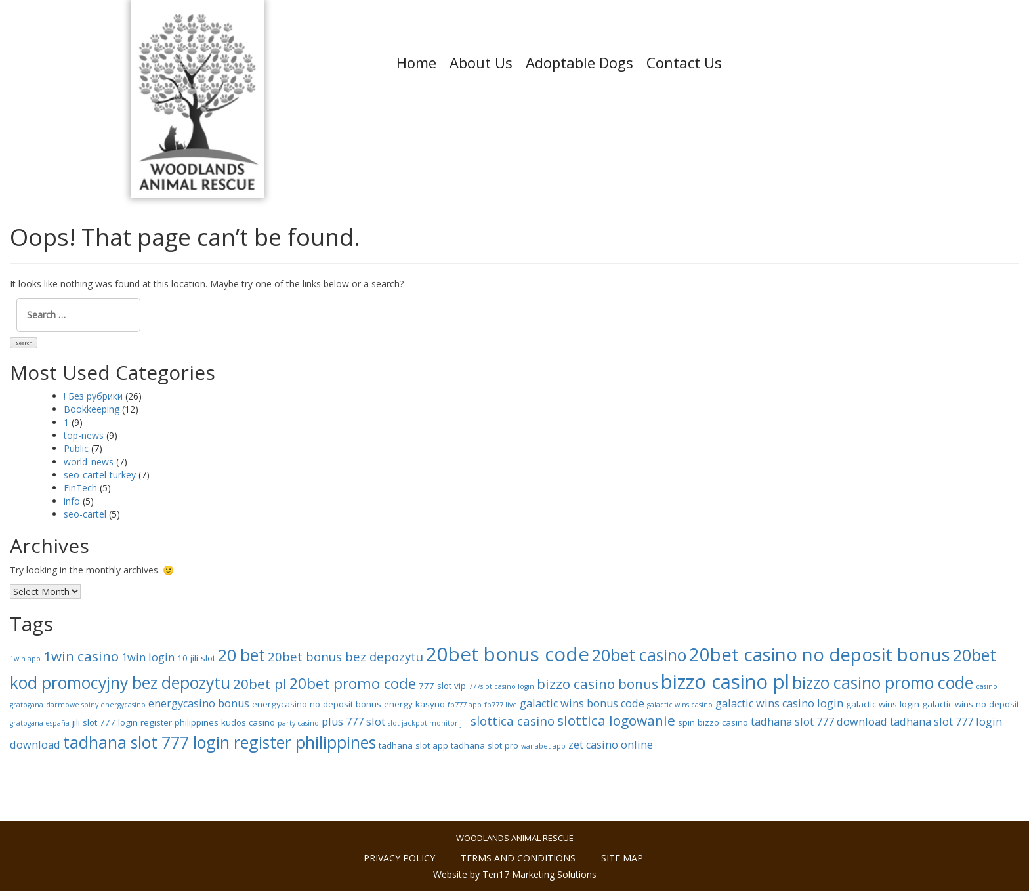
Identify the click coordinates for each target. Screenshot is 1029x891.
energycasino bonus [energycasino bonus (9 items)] (198, 703)
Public (76, 448)
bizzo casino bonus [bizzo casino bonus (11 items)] (597, 683)
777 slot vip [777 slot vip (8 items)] (442, 686)
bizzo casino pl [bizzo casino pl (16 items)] (725, 682)
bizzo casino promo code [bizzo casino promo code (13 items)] (882, 682)
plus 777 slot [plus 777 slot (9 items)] (353, 722)
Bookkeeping (91, 409)
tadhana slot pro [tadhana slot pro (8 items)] (484, 745)
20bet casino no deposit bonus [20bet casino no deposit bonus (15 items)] (819, 654)
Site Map (622, 858)
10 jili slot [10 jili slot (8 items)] (196, 658)
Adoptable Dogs (579, 62)
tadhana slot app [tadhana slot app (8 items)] (413, 745)
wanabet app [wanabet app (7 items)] (543, 746)
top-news (84, 435)
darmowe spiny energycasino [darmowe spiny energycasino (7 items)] (96, 704)
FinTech (80, 488)
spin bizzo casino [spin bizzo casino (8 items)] (713, 722)
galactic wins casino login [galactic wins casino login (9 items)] (779, 703)
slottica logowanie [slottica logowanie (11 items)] (616, 720)
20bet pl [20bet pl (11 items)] (260, 683)
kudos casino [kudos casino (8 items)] (248, 722)
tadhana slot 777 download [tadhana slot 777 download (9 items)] (819, 722)
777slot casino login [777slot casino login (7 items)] (501, 686)
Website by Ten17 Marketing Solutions (515, 874)
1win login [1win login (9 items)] (148, 657)
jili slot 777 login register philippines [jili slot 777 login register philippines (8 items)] (145, 722)
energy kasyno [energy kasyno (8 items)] (414, 704)
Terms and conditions (518, 858)
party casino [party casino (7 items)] (298, 723)
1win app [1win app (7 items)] (25, 658)
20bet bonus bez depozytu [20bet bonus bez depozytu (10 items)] (345, 656)
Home (416, 62)
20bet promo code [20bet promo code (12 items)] (352, 683)
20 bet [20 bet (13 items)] (241, 655)
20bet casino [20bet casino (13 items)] (639, 655)
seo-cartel (85, 514)
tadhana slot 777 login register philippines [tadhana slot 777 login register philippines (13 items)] (219, 742)
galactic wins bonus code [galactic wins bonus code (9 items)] (582, 703)
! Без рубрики (93, 396)
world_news (89, 461)
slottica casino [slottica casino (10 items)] (513, 721)
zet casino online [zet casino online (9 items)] (610, 744)
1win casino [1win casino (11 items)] (81, 656)
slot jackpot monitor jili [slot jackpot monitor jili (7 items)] (428, 723)
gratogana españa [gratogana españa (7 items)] (40, 723)
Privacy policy (399, 858)
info (72, 501)
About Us (481, 62)
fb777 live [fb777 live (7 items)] (500, 704)
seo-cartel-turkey (100, 474)
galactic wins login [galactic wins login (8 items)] (882, 704)
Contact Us (684, 62)
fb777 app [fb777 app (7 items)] (465, 704)
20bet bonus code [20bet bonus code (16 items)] (507, 654)
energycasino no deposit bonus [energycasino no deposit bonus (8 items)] (316, 704)
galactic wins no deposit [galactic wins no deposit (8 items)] (970, 704)
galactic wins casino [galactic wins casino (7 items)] (680, 704)
